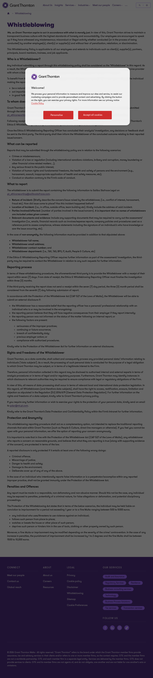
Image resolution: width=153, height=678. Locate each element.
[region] (77, 96)
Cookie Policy (37, 103)
